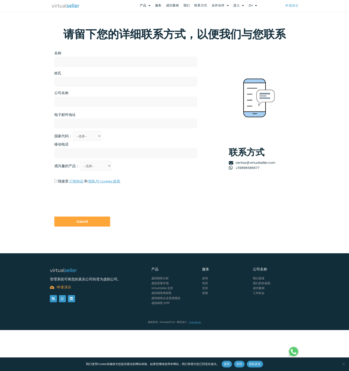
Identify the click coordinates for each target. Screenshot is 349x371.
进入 (238, 6)
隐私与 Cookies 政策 (104, 199)
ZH (253, 6)
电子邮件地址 (65, 131)
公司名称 (61, 110)
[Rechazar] (343, 364)
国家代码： (63, 153)
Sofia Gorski (195, 323)
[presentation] (88, 218)
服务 (158, 6)
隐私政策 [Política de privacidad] (255, 364)
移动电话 (61, 162)
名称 (57, 70)
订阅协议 (76, 199)
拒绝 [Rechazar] (239, 364)
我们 (186, 6)
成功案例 (172, 6)
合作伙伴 (220, 6)
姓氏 (57, 90)
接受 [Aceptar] (227, 364)
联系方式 (200, 6)
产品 (145, 6)
